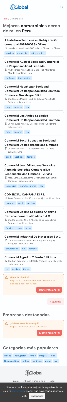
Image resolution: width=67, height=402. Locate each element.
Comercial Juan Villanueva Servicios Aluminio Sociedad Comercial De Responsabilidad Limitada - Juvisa (29, 169)
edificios (10, 78)
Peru (5, 18)
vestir (21, 203)
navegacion (20, 355)
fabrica (9, 228)
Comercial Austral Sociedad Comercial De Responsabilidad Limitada (31, 64)
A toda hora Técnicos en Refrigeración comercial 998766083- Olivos (31, 42)
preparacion (12, 248)
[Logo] (19, 7)
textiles (31, 156)
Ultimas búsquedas (34, 381)
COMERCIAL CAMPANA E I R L (24, 194)
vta (27, 107)
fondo (33, 355)
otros (28, 228)
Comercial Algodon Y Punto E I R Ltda (30, 257)
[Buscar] (62, 7)
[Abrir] (5, 7)
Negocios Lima (11, 361)
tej (7, 269)
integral (43, 355)
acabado (19, 156)
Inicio (16, 381)
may (8, 107)
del (23, 248)
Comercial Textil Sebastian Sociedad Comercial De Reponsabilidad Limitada (31, 143)
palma (26, 361)
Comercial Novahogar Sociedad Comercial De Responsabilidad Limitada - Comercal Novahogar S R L (33, 91)
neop (19, 228)
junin (53, 355)
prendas (10, 203)
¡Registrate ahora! (49, 289)
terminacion (24, 78)
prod (8, 156)
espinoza (37, 361)
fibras (26, 269)
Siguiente (55, 301)
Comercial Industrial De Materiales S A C (32, 237)
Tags (51, 381)
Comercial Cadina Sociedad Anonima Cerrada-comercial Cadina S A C (30, 214)
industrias (11, 186)
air (55, 361)
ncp (42, 186)
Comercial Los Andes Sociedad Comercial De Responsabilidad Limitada (32, 118)
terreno (33, 248)
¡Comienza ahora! (49, 332)
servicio (10, 53)
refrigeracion (37, 53)
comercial (22, 53)
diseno (7, 355)
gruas (48, 361)
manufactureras (28, 186)
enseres (18, 107)
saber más (18, 391)
